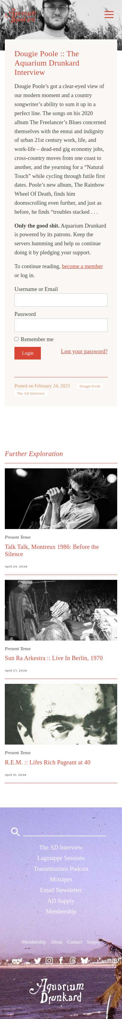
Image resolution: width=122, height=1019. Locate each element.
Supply (93, 941)
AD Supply (61, 901)
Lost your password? (84, 351)
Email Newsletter (61, 890)
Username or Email (36, 289)
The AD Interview (31, 393)
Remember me (37, 339)
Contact (74, 941)
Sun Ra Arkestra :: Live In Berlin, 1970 (54, 658)
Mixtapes (61, 879)
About (56, 941)
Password (25, 314)
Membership (61, 911)
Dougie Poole (89, 386)
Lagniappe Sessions (61, 858)
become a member (82, 266)
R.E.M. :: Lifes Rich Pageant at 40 (47, 762)
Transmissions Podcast (61, 868)
